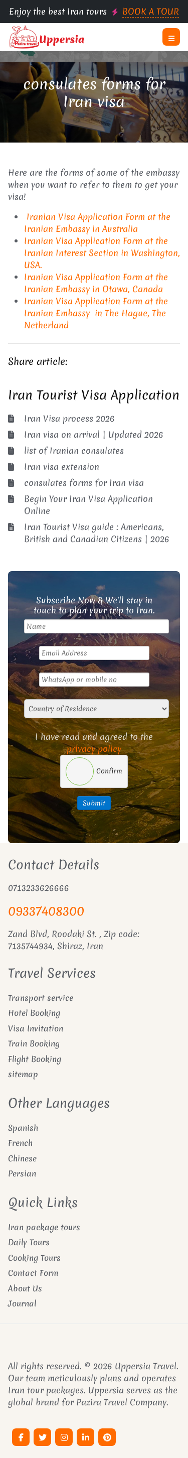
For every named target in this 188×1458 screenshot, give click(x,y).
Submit (94, 803)
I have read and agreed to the (94, 742)
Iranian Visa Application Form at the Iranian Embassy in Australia (97, 222)
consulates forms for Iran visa (94, 93)
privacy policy (94, 748)
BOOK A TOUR (150, 11)
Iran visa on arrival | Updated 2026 (93, 434)
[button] (171, 37)
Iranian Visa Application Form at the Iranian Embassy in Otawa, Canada (96, 283)
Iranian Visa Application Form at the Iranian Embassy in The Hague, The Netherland (96, 313)
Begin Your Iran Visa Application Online (88, 504)
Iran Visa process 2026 (69, 418)
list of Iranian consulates (74, 450)
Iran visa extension (61, 466)
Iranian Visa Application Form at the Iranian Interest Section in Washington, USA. (102, 253)
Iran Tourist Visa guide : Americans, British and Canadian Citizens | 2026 (96, 533)
